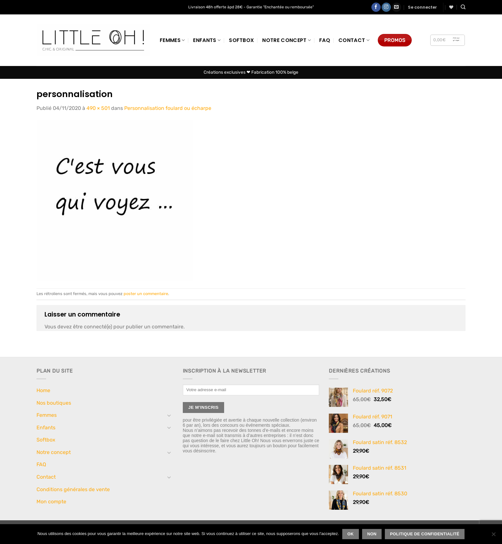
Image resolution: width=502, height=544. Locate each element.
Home (43, 390)
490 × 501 (98, 108)
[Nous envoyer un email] (396, 7)
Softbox (241, 40)
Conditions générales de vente (73, 489)
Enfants (207, 40)
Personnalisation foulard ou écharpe (167, 108)
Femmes (172, 40)
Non (371, 534)
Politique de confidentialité (424, 534)
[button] (422, 7)
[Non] (493, 536)
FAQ (324, 40)
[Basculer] (169, 415)
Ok (350, 534)
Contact (353, 40)
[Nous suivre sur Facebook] (376, 7)
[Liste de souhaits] (451, 7)
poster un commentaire (146, 293)
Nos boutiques (53, 403)
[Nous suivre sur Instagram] (386, 7)
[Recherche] (463, 7)
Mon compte (51, 502)
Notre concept (286, 40)
